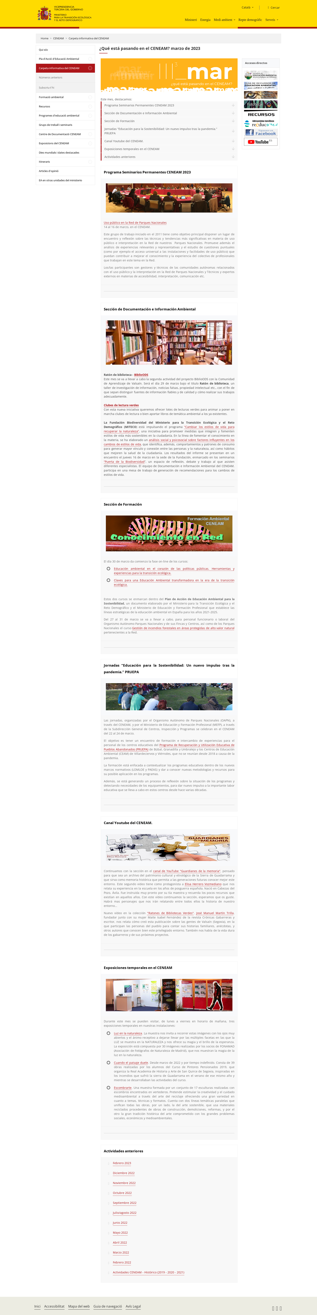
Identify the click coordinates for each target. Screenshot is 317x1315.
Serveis (270, 20)
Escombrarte (123, 1088)
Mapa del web (79, 1306)
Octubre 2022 (122, 1193)
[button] (235, 20)
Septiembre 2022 (124, 1203)
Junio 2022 (120, 1223)
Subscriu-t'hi (46, 87)
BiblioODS (141, 375)
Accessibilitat (54, 1306)
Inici (37, 1306)
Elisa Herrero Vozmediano (203, 884)
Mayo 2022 (120, 1232)
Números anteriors (50, 77)
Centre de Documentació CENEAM (60, 134)
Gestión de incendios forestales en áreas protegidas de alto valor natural (183, 628)
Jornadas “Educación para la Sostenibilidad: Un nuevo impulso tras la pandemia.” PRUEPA (160, 131)
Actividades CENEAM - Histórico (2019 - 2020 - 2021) (148, 1272)
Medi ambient (223, 20)
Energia (205, 20)
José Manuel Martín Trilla (215, 913)
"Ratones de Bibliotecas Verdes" (170, 913)
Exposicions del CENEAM (54, 143)
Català (246, 7)
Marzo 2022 (121, 1252)
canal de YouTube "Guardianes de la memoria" (186, 871)
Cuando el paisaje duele (131, 1063)
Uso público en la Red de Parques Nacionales (135, 223)
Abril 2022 (120, 1242)
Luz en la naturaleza (128, 1033)
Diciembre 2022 (124, 1173)
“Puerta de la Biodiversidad (124, 462)
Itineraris (44, 161)
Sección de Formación (119, 121)
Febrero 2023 (122, 1163)
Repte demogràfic (250, 20)
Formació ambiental (51, 97)
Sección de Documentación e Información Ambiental (140, 113)
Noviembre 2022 (124, 1183)
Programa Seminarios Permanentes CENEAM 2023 (139, 105)
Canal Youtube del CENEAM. (124, 141)
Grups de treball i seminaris (55, 125)
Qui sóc (43, 50)
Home (44, 38)
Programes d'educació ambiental (59, 115)
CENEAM (58, 38)
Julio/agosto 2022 (124, 1213)
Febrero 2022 (122, 1262)
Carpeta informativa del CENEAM (89, 38)
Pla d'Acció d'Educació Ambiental (59, 59)
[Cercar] (272, 8)
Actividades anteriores (119, 157)
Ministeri (191, 20)
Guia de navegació (107, 1306)
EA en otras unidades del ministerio (60, 180)
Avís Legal (133, 1306)
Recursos (44, 106)
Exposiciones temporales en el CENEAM (131, 149)
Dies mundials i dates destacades (59, 152)
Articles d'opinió (49, 171)
